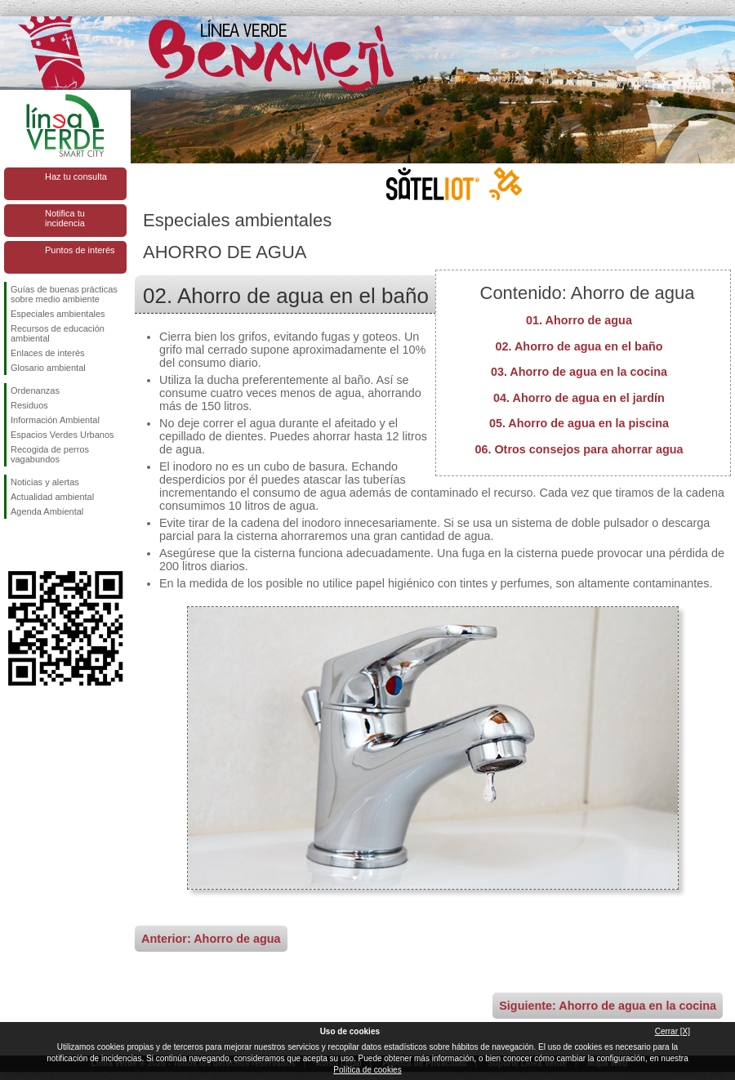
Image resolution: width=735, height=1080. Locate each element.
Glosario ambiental (48, 368)
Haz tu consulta (76, 176)
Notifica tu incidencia (65, 218)
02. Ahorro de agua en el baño (579, 346)
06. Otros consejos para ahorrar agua (578, 449)
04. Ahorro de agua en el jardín (579, 397)
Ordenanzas (35, 390)
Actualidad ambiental (52, 497)
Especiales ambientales (58, 314)
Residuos (29, 405)
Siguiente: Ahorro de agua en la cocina (607, 1005)
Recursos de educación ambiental (58, 333)
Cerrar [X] (672, 1031)
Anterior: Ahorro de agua (211, 938)
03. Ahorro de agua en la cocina (579, 371)
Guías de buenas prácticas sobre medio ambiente (64, 294)
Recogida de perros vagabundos (50, 454)
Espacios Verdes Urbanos (62, 435)
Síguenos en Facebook (14, 545)
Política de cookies (367, 1069)
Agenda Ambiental (47, 511)
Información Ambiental (55, 420)
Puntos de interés (80, 250)
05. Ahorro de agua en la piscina (579, 423)
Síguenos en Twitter (41, 545)
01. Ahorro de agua (579, 320)
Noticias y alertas (45, 482)
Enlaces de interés (48, 353)
